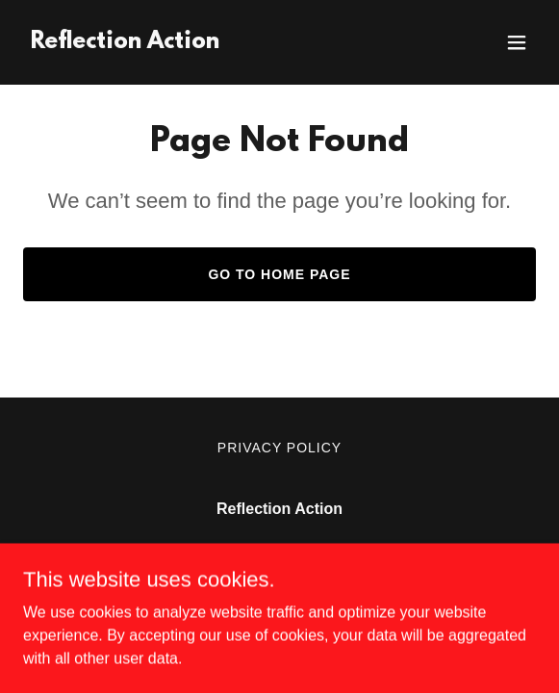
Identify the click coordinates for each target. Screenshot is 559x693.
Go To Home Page (279, 274)
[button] (516, 42)
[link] (125, 43)
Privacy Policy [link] (279, 447)
